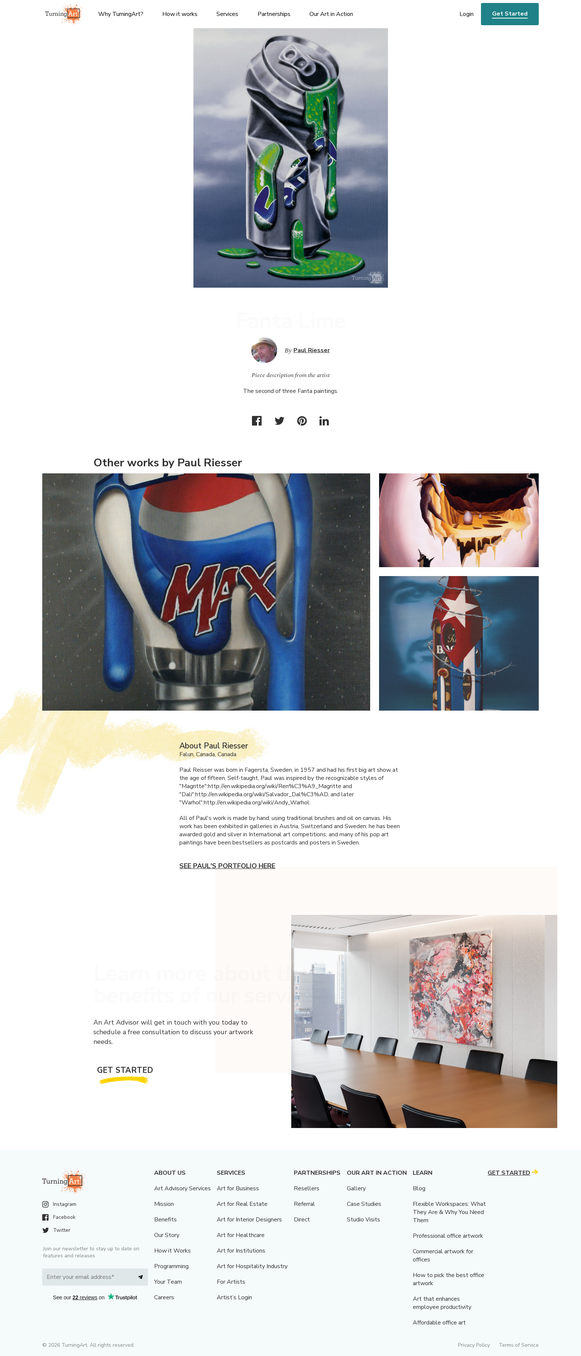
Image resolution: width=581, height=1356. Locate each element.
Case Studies (364, 1204)
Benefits (165, 1220)
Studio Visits (363, 1220)
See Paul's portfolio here (227, 865)
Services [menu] (227, 14)
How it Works (172, 1251)
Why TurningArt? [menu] (120, 14)
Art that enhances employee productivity (442, 1303)
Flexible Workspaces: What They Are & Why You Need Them (449, 1212)
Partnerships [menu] (274, 14)
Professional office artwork (448, 1236)
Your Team (168, 1282)
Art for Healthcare (241, 1235)
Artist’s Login (234, 1297)
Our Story (166, 1235)
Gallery (356, 1188)
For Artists (231, 1282)
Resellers (306, 1188)
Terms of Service (519, 1345)
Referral (304, 1204)
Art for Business (238, 1188)
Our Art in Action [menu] (331, 14)
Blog (419, 1188)
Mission (164, 1204)
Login (466, 14)
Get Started (510, 14)
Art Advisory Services (182, 1188)
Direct (302, 1220)
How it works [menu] (179, 14)
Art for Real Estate (242, 1204)
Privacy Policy (474, 1345)
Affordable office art (439, 1323)
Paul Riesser (311, 350)
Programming (171, 1266)
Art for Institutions (241, 1251)
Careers (164, 1297)
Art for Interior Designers (249, 1220)
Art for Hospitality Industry (252, 1266)
